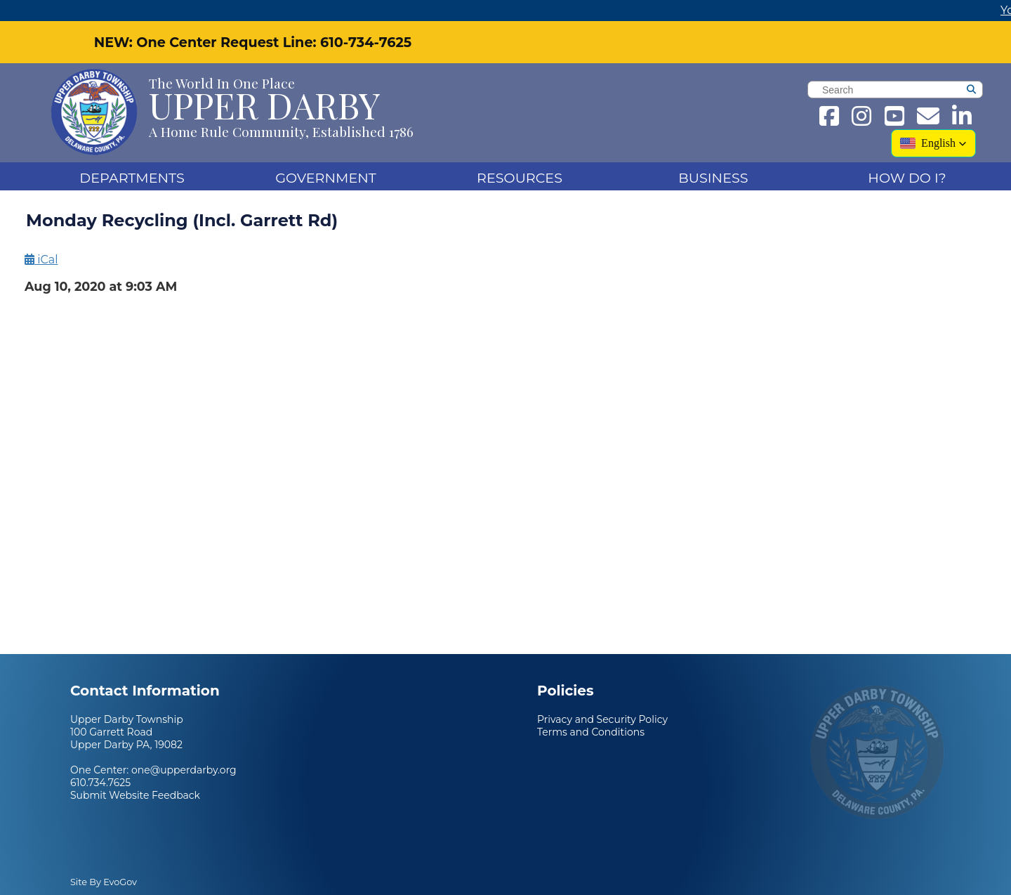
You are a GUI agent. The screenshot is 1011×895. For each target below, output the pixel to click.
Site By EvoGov (103, 882)
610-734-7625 (365, 42)
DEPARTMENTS (131, 177)
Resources (519, 177)
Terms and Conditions (591, 732)
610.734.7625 (100, 782)
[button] (933, 143)
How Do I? (907, 177)
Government (325, 177)
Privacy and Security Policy (602, 719)
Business (713, 177)
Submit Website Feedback (135, 795)
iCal (41, 259)
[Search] (993, 91)
